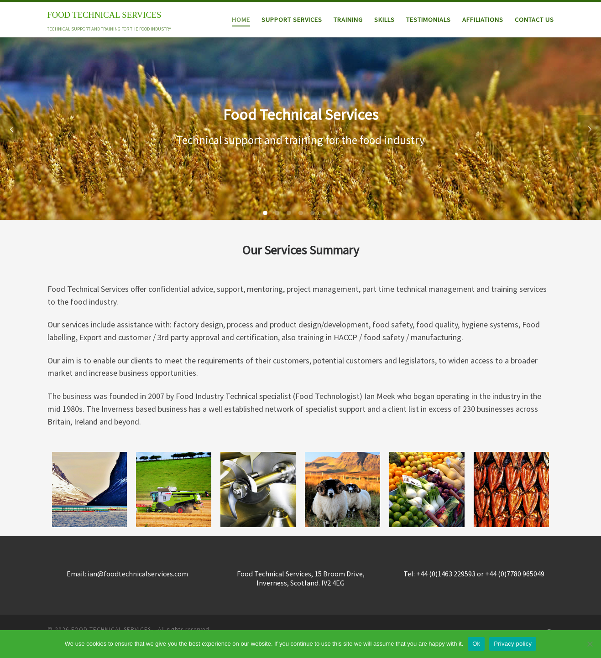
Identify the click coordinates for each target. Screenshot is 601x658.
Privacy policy (513, 643)
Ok (476, 643)
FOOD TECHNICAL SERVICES (111, 629)
